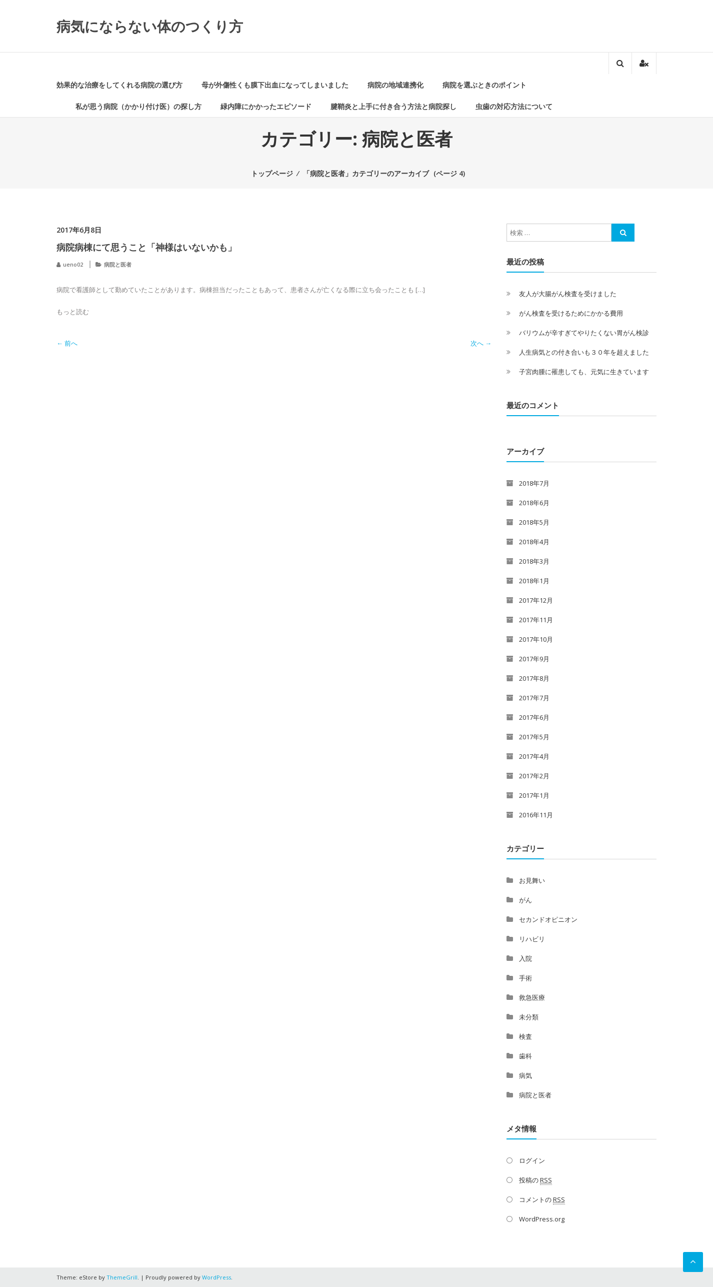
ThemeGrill (122, 1277)
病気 (525, 1075)
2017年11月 (536, 619)
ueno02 (73, 264)
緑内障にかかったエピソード (266, 106)
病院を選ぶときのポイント (484, 85)
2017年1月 (534, 795)
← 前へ (67, 343)
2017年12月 (536, 600)
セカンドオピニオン (548, 919)
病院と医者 (118, 264)
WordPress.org (541, 1218)
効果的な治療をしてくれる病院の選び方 (119, 85)
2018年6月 (534, 502)
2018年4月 (534, 541)
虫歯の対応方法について (514, 106)
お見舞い (532, 880)
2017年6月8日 (79, 230)
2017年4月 (534, 756)
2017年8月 (534, 678)
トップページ (272, 173)
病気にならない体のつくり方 (149, 26)
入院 (525, 958)
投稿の (535, 1180)
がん (525, 899)
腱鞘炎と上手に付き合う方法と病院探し (393, 106)
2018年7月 (534, 483)
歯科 (525, 1055)
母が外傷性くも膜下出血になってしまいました (275, 85)
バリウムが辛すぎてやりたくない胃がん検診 (584, 332)
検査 (525, 1036)
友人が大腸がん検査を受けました (567, 293)
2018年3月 (534, 561)
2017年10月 (536, 639)
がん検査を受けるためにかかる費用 (571, 313)
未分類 (528, 1016)
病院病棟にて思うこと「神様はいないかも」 (146, 247)
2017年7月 (534, 697)
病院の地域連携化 (396, 85)
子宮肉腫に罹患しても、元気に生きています (584, 371)
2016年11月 (536, 814)
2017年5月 (534, 736)
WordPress (216, 1277)
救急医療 (532, 997)
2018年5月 (534, 522)
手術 (525, 977)
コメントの (542, 1199)
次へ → (481, 343)
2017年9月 (534, 658)
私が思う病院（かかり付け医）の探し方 (139, 106)
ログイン (532, 1160)
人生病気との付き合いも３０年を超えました (584, 352)
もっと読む (72, 311)
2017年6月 (534, 717)
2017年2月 (534, 775)
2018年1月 (534, 580)
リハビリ (532, 938)
